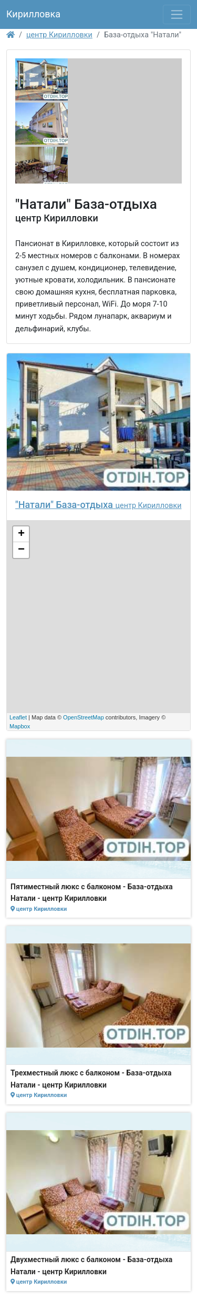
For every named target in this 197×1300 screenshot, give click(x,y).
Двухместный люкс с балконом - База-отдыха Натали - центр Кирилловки (91, 1265)
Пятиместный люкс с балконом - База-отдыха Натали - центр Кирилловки (92, 892)
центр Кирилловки (59, 35)
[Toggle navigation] (177, 14)
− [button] (21, 550)
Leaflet (18, 717)
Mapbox (19, 726)
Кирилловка (33, 13)
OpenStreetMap (83, 717)
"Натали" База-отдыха (65, 504)
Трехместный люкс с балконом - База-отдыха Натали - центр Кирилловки (91, 1079)
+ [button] (21, 534)
